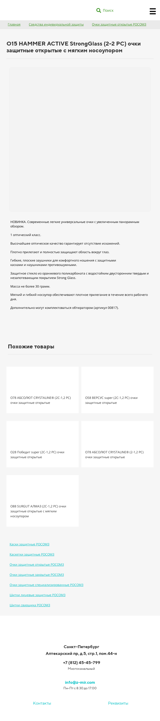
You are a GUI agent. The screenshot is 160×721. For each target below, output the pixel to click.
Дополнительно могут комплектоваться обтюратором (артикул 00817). (64, 307)
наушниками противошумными (51, 265)
